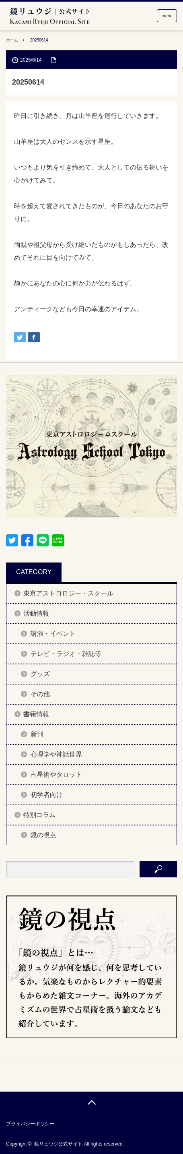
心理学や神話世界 (56, 754)
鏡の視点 (43, 834)
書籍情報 (36, 714)
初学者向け (47, 794)
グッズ (40, 673)
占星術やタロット (56, 774)
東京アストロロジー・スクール (68, 593)
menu (167, 15)
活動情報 (36, 613)
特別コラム (39, 814)
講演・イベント (53, 633)
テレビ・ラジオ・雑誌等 (66, 653)
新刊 (37, 734)
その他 (40, 694)
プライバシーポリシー (30, 1124)
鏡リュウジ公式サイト (58, 1144)
